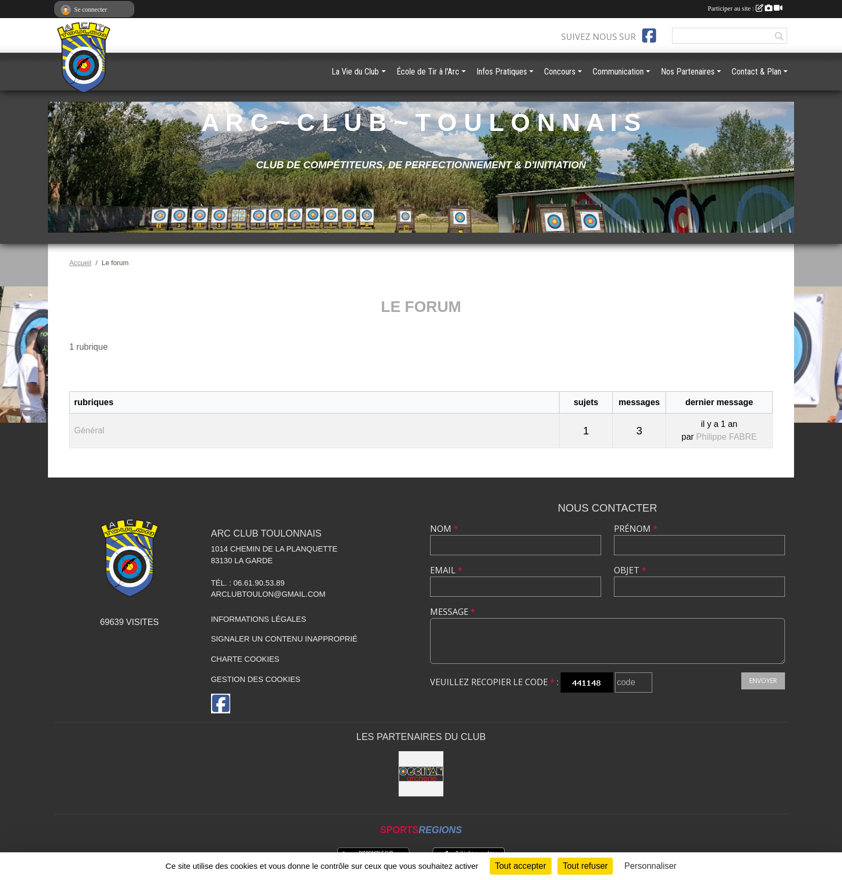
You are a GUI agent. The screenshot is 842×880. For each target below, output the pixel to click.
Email (446, 570)
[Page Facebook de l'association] (649, 36)
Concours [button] (560, 72)
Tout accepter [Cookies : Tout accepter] (520, 865)
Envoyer (763, 680)
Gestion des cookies (256, 679)
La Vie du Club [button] (355, 72)
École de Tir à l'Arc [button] (427, 72)
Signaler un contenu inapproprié (284, 639)
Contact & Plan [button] (756, 72)
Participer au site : (745, 8)
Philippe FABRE (726, 436)
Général (89, 430)
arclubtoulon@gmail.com (268, 594)
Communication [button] (618, 72)
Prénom (636, 528)
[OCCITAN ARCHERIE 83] (421, 773)
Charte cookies (245, 659)
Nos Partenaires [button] (688, 72)
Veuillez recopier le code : (494, 682)
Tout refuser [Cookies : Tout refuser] (585, 865)
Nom (444, 528)
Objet (630, 570)
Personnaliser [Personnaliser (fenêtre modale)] (651, 865)
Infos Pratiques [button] (501, 72)
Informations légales (258, 619)
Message (452, 612)
